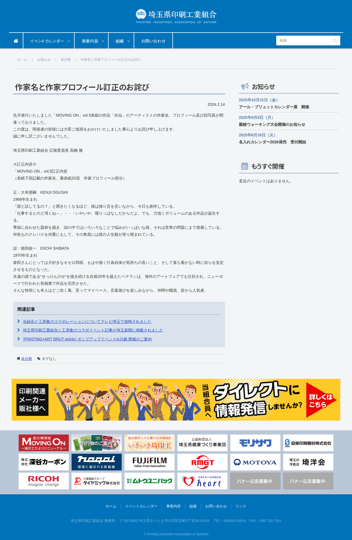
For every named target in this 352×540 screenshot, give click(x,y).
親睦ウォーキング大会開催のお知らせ (272, 124)
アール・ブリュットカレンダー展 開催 (274, 107)
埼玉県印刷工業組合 (176, 16)
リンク (241, 506)
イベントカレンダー (47, 41)
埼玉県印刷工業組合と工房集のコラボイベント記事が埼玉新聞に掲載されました (93, 330)
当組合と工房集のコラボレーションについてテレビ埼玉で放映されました (87, 321)
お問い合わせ (153, 41)
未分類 (26, 359)
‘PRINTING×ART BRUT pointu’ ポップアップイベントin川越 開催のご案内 (87, 339)
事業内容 (90, 41)
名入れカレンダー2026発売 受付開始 (272, 142)
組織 (120, 41)
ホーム (16, 41)
